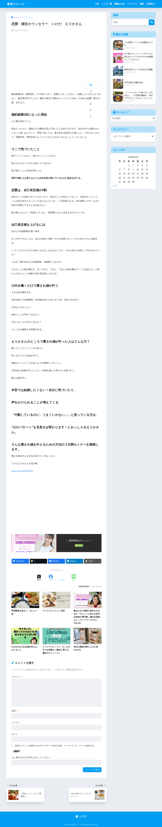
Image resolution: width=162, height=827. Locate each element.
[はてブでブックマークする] (62, 577)
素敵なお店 (119, 4)
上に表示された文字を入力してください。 (31, 757)
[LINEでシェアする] (74, 577)
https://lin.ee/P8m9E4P (22, 471)
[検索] (151, 22)
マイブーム (132, 4)
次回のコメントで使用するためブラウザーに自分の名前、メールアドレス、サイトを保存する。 (55, 745)
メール (16, 722)
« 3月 (114, 186)
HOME (81, 816)
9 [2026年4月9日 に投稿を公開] (133, 169)
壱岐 (142, 4)
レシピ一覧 (107, 4)
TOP (97, 4)
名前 (14, 711)
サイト (14, 734)
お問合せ (150, 4)
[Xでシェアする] (39, 577)
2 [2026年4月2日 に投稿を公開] (133, 165)
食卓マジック (16, 4)
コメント (17, 676)
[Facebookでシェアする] (50, 577)
